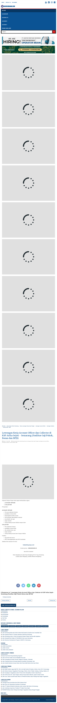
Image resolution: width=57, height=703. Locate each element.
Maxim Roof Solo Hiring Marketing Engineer (12, 655)
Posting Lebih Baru (5, 600)
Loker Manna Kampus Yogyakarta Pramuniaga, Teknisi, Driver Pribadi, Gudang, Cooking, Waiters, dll (25, 671)
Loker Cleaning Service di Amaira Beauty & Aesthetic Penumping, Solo (18, 661)
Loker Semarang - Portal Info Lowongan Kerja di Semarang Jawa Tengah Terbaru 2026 (24, 699)
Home (4, 10)
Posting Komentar (7, 597)
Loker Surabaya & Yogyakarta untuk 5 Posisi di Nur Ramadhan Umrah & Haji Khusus (21, 672)
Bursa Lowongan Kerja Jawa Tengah (31, 441)
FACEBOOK (5, 612)
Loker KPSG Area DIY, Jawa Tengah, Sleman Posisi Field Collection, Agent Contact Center (23, 674)
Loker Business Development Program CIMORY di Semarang (16, 640)
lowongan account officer (44, 441)
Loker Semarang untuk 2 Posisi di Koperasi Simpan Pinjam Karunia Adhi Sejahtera (21, 636)
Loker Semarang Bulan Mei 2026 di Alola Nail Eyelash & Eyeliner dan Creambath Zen (22, 632)
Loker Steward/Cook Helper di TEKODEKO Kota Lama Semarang (17, 638)
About (3, 2)
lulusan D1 (19, 626)
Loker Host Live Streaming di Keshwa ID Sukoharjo (14, 684)
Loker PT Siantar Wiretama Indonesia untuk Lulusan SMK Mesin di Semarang (20, 686)
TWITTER (4, 618)
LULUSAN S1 (4, 24)
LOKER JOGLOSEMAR (7, 649)
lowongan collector (6, 442)
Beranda (29, 600)
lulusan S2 (38, 626)
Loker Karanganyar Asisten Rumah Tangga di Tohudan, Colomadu (17, 659)
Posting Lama (52, 600)
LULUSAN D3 (4, 21)
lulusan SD (45, 626)
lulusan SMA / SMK (13, 442)
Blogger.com (52, 699)
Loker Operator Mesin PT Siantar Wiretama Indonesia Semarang (17, 634)
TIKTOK (4, 620)
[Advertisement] (28, 454)
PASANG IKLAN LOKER (6, 28)
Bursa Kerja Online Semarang (18, 441)
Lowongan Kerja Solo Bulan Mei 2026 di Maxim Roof (14, 682)
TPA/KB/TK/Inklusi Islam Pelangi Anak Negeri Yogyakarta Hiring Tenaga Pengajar (21, 689)
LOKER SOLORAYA (6, 646)
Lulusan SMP (12, 626)
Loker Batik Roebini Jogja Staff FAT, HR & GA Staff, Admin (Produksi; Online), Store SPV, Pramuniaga (25, 669)
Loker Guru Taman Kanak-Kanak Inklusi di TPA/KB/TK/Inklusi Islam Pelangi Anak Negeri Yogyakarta (25, 676)
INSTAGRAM (5, 614)
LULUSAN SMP (5, 14)
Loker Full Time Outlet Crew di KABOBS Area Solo (13, 657)
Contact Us (8, 2)
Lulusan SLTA (4, 626)
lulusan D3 (25, 626)
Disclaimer (14, 2)
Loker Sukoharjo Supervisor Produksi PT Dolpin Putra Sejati (16, 688)
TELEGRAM (5, 616)
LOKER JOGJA (5, 648)
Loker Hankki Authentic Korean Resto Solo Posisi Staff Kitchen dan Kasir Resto (20, 663)
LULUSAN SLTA (5, 17)
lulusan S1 (32, 626)
